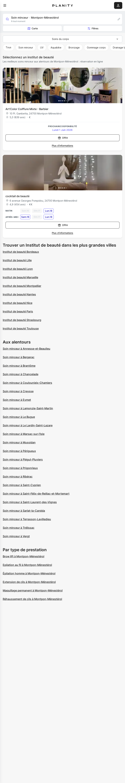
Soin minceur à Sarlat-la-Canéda (24, 510)
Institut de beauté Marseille (20, 277)
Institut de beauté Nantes (19, 294)
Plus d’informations (62, 145)
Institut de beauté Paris (18, 311)
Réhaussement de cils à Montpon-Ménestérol (32, 599)
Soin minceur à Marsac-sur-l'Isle (23, 434)
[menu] (5, 5)
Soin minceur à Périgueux (19, 451)
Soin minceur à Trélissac (18, 527)
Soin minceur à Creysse (18, 391)
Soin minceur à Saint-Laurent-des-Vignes (30, 502)
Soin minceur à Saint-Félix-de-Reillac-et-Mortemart (36, 493)
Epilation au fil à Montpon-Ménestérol (27, 565)
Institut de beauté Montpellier (22, 286)
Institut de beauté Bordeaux (21, 251)
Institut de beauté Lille (17, 260)
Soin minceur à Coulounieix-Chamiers (27, 382)
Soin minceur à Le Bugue (19, 417)
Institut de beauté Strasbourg (22, 320)
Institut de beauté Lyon (18, 268)
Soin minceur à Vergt (16, 536)
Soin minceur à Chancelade (20, 374)
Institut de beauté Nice (17, 303)
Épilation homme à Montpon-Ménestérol (29, 573)
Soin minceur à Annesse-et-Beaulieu (26, 348)
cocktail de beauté (17, 196)
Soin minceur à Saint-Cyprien (22, 485)
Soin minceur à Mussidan (19, 442)
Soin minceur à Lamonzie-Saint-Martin (28, 408)
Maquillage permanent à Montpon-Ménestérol (33, 590)
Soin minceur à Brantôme (19, 365)
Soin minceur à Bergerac (18, 357)
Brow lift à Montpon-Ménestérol (23, 556)
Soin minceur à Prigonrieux (20, 468)
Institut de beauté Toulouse (21, 328)
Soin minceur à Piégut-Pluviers (23, 459)
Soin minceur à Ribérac (17, 476)
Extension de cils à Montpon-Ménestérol (29, 582)
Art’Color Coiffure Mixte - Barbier (26, 109)
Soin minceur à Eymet (17, 399)
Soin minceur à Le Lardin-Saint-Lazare (27, 425)
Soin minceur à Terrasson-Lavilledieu (27, 519)
